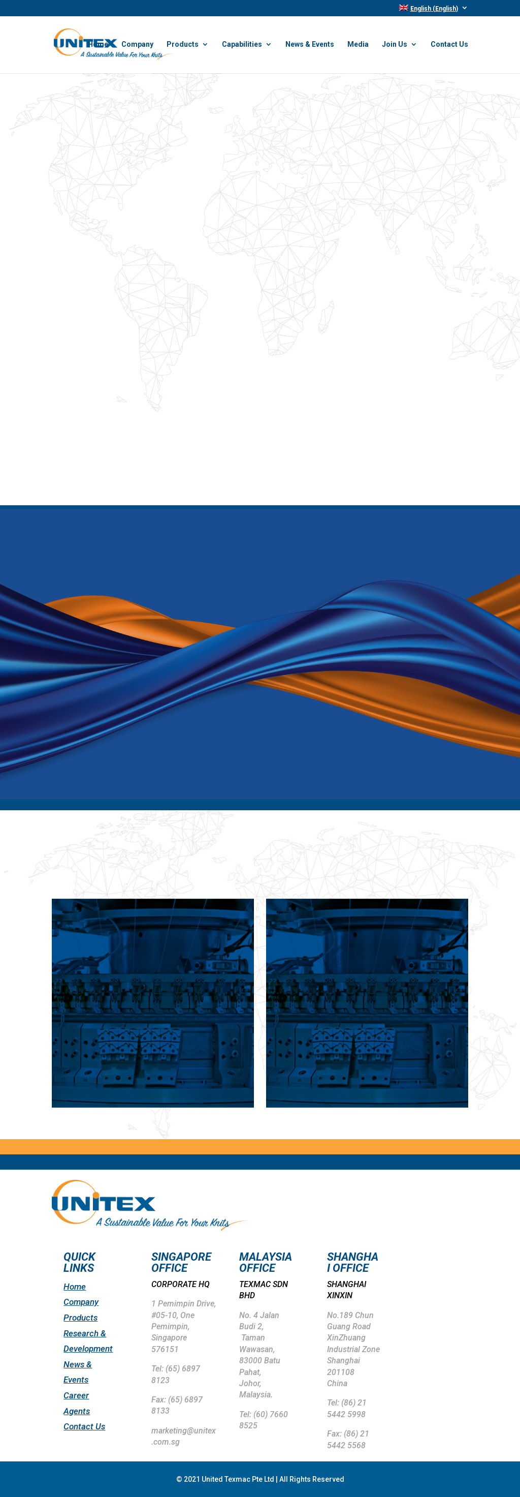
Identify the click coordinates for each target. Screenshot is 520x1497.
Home (98, 44)
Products (183, 44)
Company (137, 44)
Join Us (394, 44)
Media (358, 44)
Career (76, 1395)
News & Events (309, 44)
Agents (76, 1411)
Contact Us (449, 44)
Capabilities (242, 44)
